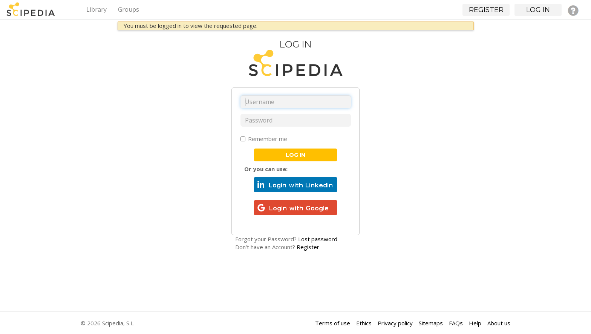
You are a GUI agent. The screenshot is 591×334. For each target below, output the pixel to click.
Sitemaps (431, 323)
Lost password (317, 239)
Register (308, 247)
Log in (295, 155)
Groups (128, 9)
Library (96, 9)
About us (498, 323)
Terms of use (332, 323)
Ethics (364, 323)
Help (475, 323)
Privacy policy (395, 323)
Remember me (263, 138)
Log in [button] (538, 10)
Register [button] (486, 10)
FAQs (456, 323)
